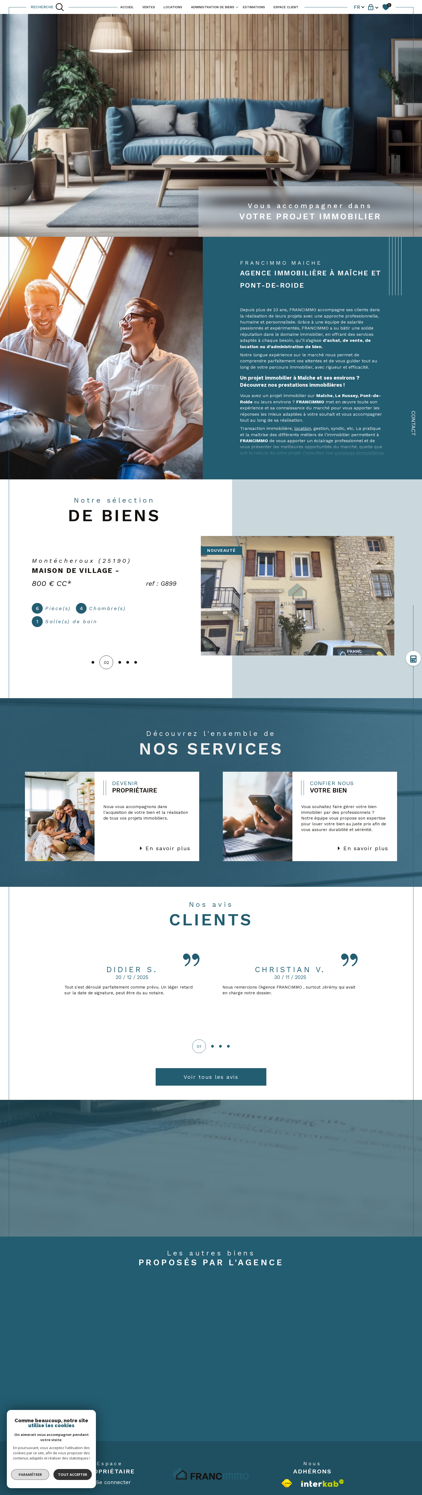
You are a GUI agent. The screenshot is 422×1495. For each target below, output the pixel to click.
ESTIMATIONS (254, 7)
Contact (413, 423)
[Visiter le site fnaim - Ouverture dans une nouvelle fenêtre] (286, 1483)
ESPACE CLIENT (285, 7)
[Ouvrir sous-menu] (237, 6)
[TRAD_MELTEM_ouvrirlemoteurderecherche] (47, 7)
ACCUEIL (127, 7)
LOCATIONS (173, 7)
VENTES (148, 7)
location (302, 428)
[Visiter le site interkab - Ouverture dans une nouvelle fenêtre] (322, 1483)
